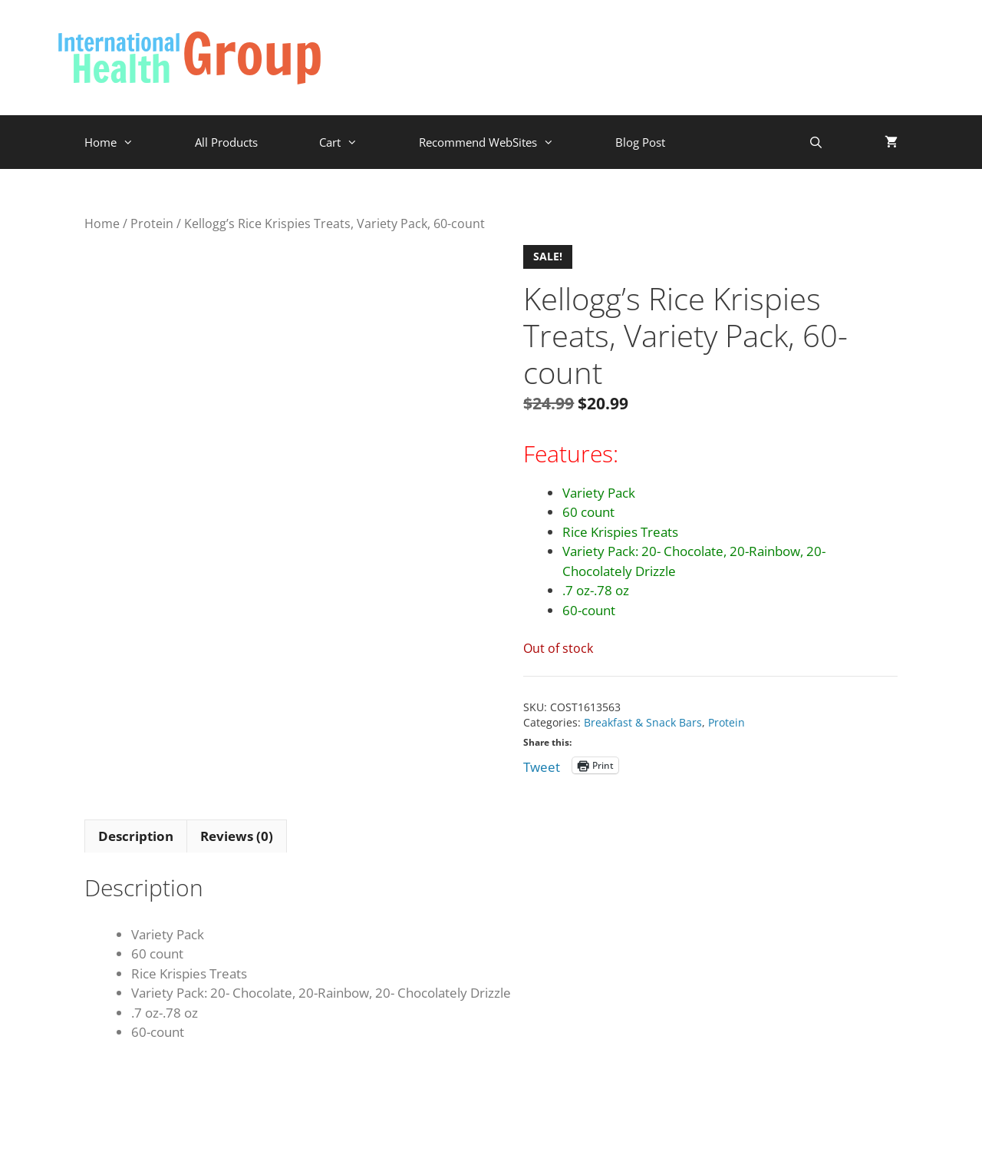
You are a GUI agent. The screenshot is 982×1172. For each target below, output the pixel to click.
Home (124, 142)
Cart (353, 142)
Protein (151, 223)
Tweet (541, 764)
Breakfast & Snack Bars (643, 722)
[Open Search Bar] (816, 142)
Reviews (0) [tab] (236, 836)
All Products (226, 142)
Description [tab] (135, 836)
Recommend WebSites (502, 142)
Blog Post (640, 142)
